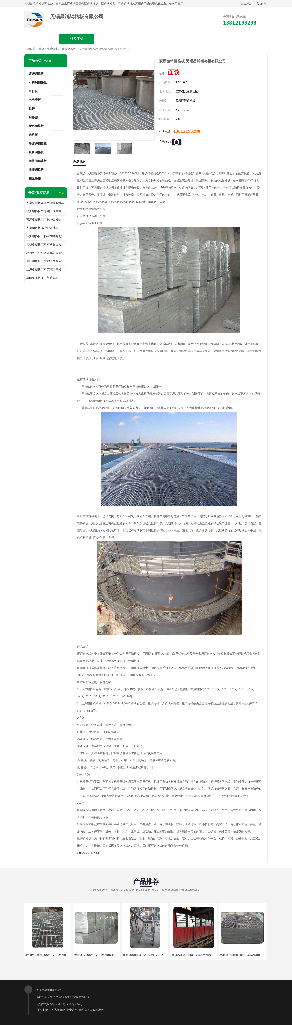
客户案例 (215, 38)
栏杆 (32, 108)
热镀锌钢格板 (38, 143)
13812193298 (186, 131)
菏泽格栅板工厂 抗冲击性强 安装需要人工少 (45, 219)
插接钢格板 (36, 169)
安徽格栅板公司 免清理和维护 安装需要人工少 (45, 202)
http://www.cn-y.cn (88, 852)
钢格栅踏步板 (38, 161)
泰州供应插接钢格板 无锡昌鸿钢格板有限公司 (54, 955)
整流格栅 (35, 178)
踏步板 (33, 91)
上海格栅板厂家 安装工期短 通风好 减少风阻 (45, 269)
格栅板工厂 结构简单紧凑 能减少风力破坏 (45, 252)
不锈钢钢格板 (38, 82)
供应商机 (76, 38)
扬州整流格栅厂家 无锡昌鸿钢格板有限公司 (247, 955)
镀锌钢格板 (69, 48)
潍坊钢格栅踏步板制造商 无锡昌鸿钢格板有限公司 (154, 955)
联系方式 (250, 38)
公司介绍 (146, 38)
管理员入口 (85, 1009)
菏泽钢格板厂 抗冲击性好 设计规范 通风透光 (45, 261)
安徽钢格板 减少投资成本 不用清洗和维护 (45, 227)
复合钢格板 (36, 152)
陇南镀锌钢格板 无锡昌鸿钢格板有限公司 (100, 955)
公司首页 (41, 38)
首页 (41, 48)
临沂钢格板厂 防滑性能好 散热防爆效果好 (45, 236)
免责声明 (72, 1009)
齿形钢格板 (36, 126)
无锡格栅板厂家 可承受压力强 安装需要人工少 (45, 244)
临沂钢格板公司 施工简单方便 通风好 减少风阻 (45, 211)
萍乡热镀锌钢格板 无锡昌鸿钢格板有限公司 (198, 955)
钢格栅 (33, 117)
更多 (62, 192)
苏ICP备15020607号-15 (76, 997)
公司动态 (180, 38)
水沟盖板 (35, 100)
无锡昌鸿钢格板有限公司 (50, 1004)
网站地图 (99, 1009)
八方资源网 (59, 1009)
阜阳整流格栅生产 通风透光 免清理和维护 (45, 277)
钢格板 (33, 134)
